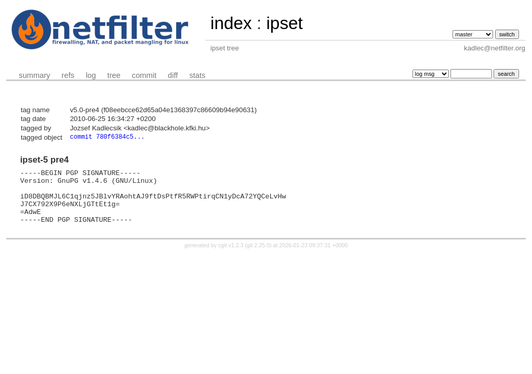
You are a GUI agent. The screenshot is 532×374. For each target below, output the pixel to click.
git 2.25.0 (258, 257)
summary (34, 75)
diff (173, 75)
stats (197, 75)
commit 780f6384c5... (107, 137)
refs (68, 75)
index (231, 23)
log (91, 75)
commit (144, 75)
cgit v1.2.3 (231, 257)
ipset (284, 23)
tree (114, 75)
